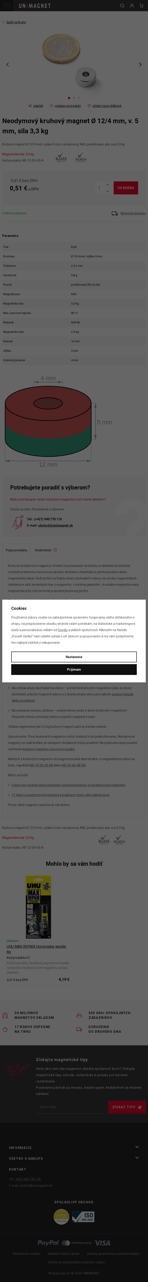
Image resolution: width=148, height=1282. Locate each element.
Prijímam (74, 669)
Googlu (63, 630)
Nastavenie (74, 657)
